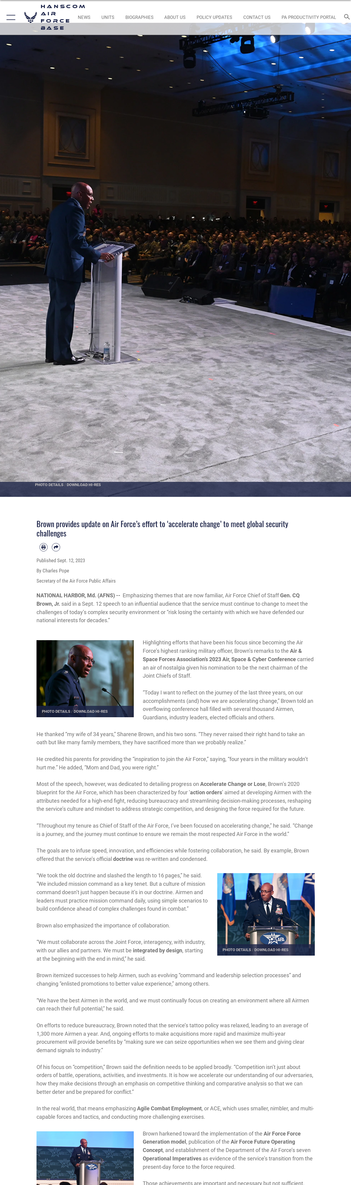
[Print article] (43, 547)
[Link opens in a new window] (215, 17)
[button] (9, 17)
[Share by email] (56, 547)
